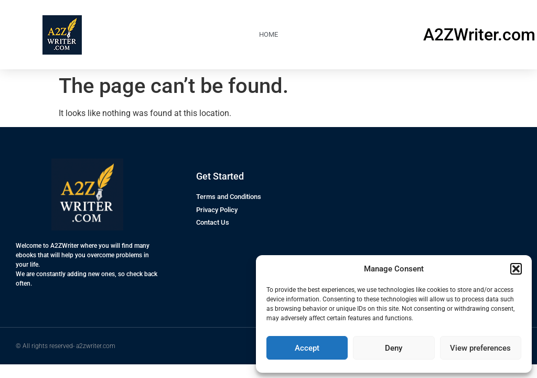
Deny (393, 348)
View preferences (480, 348)
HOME (268, 34)
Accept (307, 348)
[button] (516, 269)
